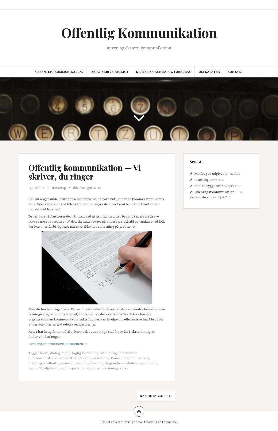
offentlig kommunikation (67, 363)
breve (44, 353)
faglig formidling (85, 353)
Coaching (201, 179)
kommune (101, 358)
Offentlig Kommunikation (139, 32)
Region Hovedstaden (121, 363)
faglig (66, 353)
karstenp (59, 187)
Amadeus (150, 422)
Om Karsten (209, 72)
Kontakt (235, 72)
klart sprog (83, 358)
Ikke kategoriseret (87, 187)
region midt (148, 363)
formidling (108, 353)
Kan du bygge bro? (155, 396)
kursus (143, 358)
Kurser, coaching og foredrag (163, 72)
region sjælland (71, 368)
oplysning (96, 363)
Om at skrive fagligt (109, 72)
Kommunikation (124, 358)
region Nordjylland (43, 368)
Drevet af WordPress (115, 422)
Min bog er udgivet (209, 173)
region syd (93, 368)
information (128, 353)
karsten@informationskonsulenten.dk (58, 344)
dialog (55, 353)
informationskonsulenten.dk (50, 358)
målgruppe (36, 363)
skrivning (110, 368)
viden (124, 368)
